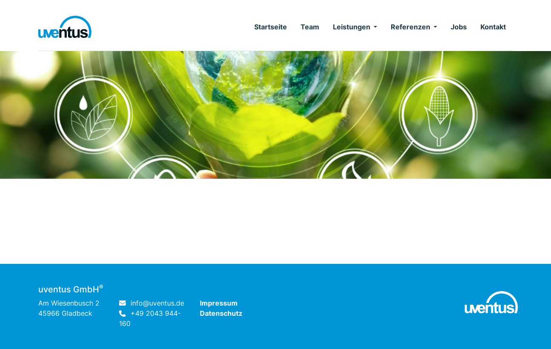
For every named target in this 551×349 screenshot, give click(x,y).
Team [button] (310, 27)
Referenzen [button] (411, 27)
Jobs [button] (459, 27)
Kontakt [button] (493, 27)
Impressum (219, 303)
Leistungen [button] (352, 27)
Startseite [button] (270, 27)
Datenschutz (221, 313)
